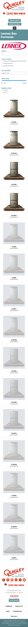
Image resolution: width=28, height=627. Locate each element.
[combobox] (14, 53)
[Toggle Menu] (14, 28)
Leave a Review (14, 600)
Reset (24, 83)
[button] (14, 61)
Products (19, 606)
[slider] (2, 80)
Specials (14, 616)
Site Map (17, 625)
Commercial (17, 611)
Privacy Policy (14, 623)
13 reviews (15, 598)
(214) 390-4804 (16, 13)
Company (8, 606)
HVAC (8, 611)
